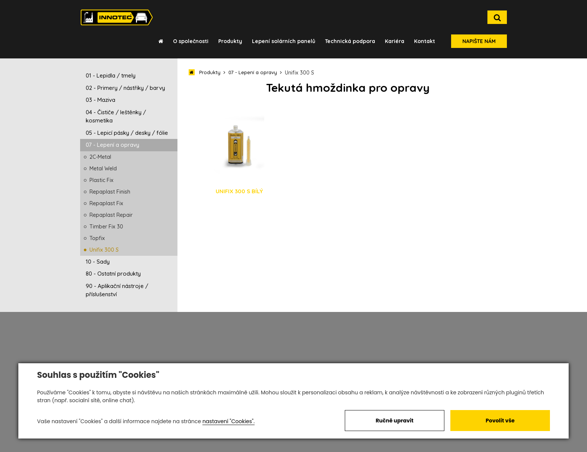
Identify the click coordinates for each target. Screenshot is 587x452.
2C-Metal (100, 157)
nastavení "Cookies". (229, 421)
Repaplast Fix (106, 203)
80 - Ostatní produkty (113, 273)
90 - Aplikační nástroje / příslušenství (117, 290)
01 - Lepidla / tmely (111, 75)
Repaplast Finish (109, 191)
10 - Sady (98, 261)
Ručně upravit (394, 420)
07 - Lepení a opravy (112, 144)
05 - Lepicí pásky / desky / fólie (127, 132)
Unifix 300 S (104, 249)
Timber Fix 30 (106, 226)
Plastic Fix (101, 180)
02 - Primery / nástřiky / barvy (125, 87)
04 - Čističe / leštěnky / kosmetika (116, 116)
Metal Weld (103, 168)
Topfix (97, 238)
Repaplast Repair (111, 215)
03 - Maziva (100, 99)
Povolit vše (500, 420)
